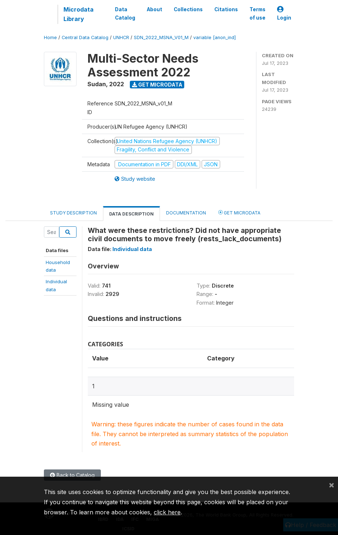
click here (167, 512)
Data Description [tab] (131, 214)
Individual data (132, 249)
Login (284, 13)
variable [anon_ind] (214, 37)
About (154, 9)
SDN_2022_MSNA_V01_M (161, 37)
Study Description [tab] (73, 213)
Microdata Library (78, 14)
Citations (226, 9)
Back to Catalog (72, 475)
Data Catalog (125, 13)
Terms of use (257, 13)
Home (50, 37)
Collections (188, 9)
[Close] (331, 484)
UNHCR (121, 37)
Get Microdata (157, 84)
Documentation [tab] (186, 213)
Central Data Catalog (85, 37)
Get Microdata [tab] (239, 212)
